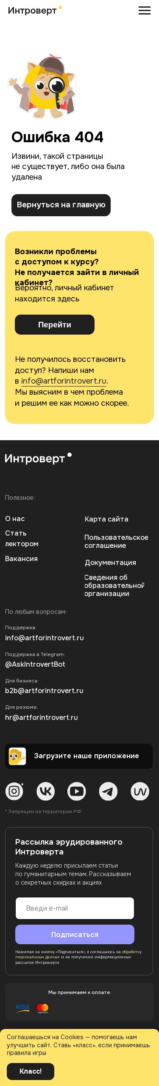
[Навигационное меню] (145, 10)
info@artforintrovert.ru (63, 381)
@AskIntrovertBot (35, 664)
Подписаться (74, 934)
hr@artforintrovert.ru (41, 717)
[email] (74, 908)
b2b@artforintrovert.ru (44, 690)
